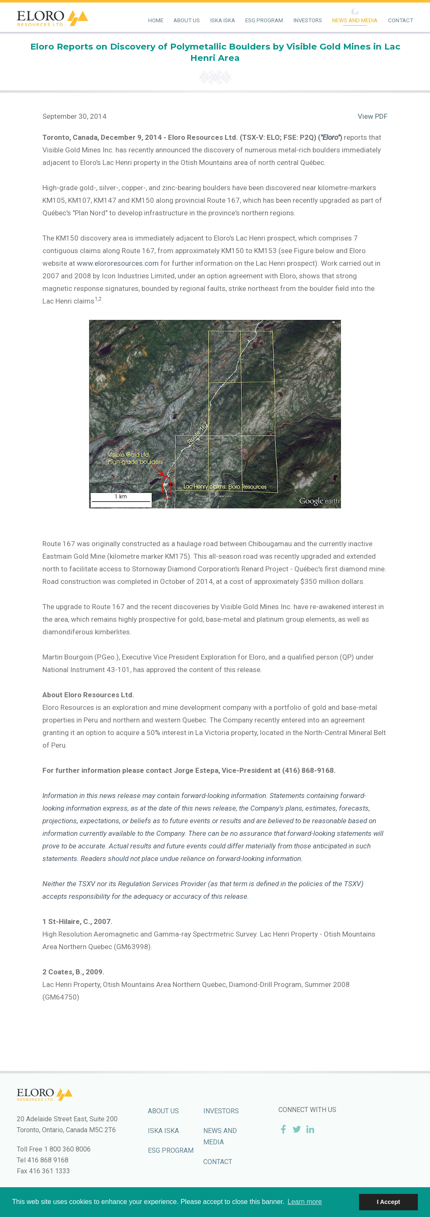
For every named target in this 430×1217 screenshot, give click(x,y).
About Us (186, 20)
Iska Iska (222, 20)
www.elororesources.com (118, 263)
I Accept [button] (388, 1202)
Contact (400, 20)
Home (155, 20)
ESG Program (264, 20)
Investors (308, 20)
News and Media (355, 20)
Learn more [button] (305, 1201)
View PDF (373, 116)
